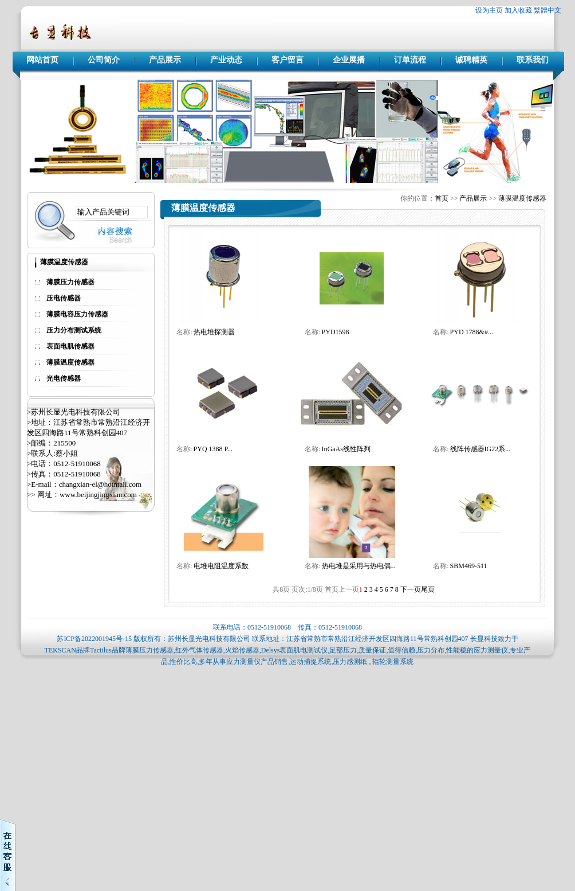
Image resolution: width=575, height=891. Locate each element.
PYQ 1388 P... (213, 449)
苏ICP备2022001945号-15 (94, 639)
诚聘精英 (471, 60)
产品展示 (165, 60)
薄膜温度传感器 (522, 198)
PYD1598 (335, 332)
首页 (441, 198)
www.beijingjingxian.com (98, 494)
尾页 (428, 589)
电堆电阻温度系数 (221, 566)
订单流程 (410, 60)
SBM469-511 (468, 566)
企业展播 (349, 60)
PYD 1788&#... (471, 332)
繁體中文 (547, 10)
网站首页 (42, 60)
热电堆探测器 (214, 332)
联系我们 (533, 60)
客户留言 (287, 60)
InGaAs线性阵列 (346, 449)
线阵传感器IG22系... (480, 449)
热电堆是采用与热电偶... (359, 566)
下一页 (410, 589)
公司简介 (104, 60)
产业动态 (226, 60)
